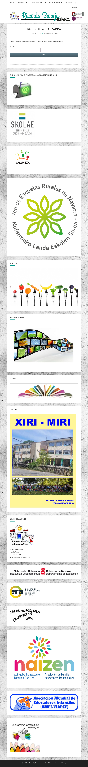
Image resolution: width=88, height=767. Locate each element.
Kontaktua (68, 2)
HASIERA (11, 2)
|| (75, 2)
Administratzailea (51, 33)
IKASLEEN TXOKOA (54, 2)
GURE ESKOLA (21, 2)
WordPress (49, 763)
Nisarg (63, 763)
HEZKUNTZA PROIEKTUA (37, 2)
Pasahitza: (25, 49)
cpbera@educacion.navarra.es (21, 557)
